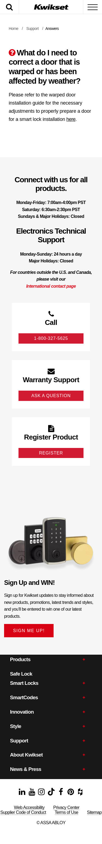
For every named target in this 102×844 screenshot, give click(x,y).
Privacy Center (66, 807)
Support (32, 28)
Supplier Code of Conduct (23, 812)
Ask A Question (51, 395)
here (70, 119)
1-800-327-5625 (51, 338)
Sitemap (94, 812)
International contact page (51, 286)
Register (51, 453)
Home (13, 28)
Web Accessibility (29, 807)
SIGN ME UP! (29, 630)
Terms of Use (66, 812)
